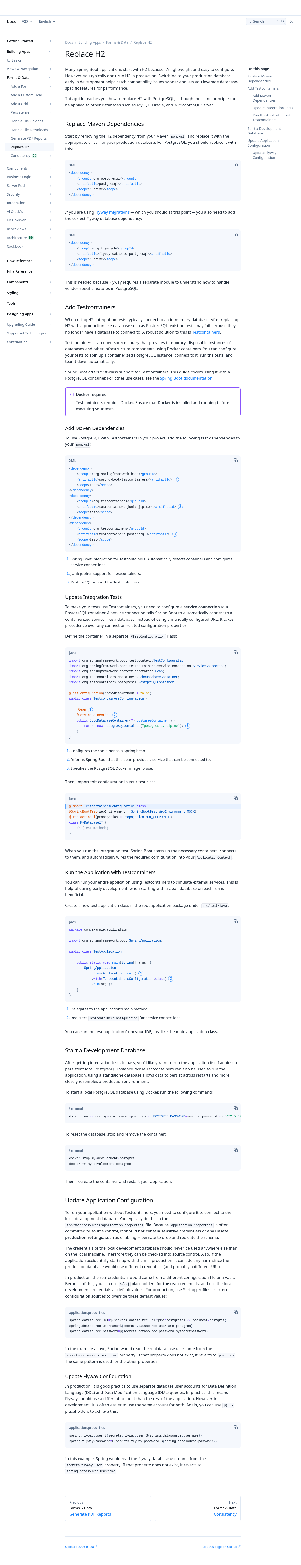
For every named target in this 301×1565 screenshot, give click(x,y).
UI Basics (14, 60)
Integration (16, 202)
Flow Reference (20, 260)
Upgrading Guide (21, 324)
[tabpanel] (153, 185)
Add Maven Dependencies (264, 98)
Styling (12, 292)
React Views (16, 229)
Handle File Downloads (29, 129)
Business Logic (19, 176)
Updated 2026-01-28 (79, 1547)
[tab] (72, 165)
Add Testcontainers (263, 88)
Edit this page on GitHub (219, 1547)
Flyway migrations (112, 212)
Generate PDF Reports (29, 138)
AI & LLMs (15, 211)
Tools (11, 303)
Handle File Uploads (27, 121)
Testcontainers (206, 332)
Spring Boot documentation (186, 378)
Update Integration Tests (273, 107)
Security (13, 194)
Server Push (16, 185)
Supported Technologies (26, 333)
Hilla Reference (19, 271)
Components (17, 168)
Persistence (20, 112)
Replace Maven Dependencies (260, 78)
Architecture (17, 237)
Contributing (17, 342)
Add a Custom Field (26, 95)
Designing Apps (20, 314)
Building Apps (18, 51)
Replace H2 (20, 147)
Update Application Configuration (263, 143)
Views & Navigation (22, 69)
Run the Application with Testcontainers (272, 117)
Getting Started (20, 41)
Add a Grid (19, 103)
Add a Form (20, 86)
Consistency (20, 155)
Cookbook (15, 246)
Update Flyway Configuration (264, 155)
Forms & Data (18, 77)
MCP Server (16, 220)
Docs (11, 21)
